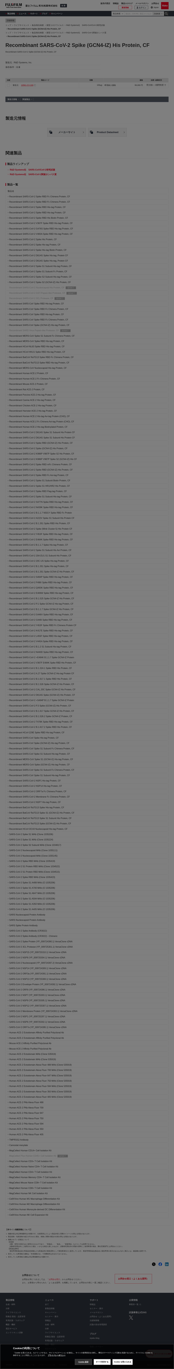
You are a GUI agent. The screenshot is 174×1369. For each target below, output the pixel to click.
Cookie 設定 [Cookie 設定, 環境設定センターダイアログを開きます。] (83, 1362)
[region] (87, 1356)
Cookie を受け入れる (122, 1362)
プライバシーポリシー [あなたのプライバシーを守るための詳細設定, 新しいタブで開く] (57, 1355)
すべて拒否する (102, 1362)
